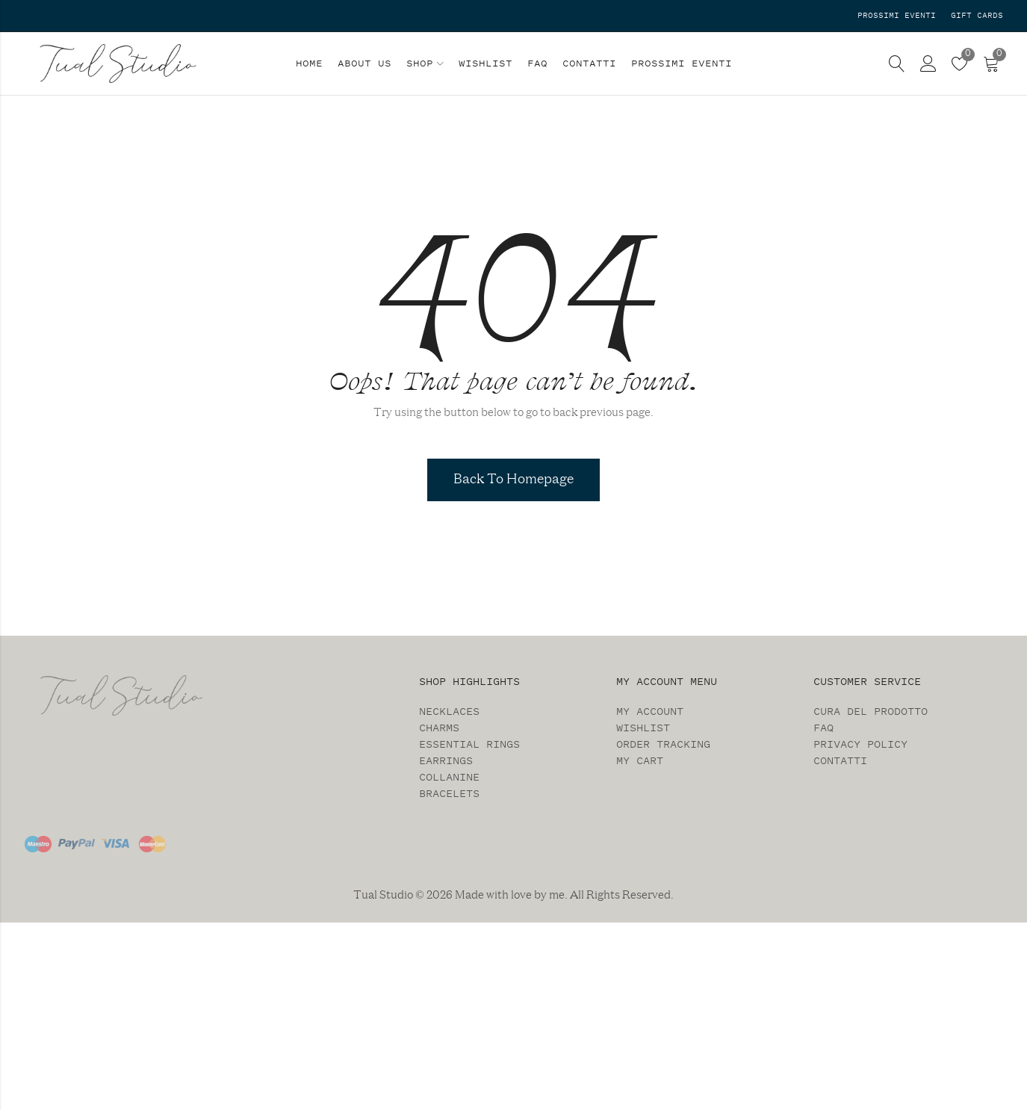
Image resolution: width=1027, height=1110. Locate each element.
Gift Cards (977, 15)
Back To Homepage (513, 479)
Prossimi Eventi (896, 15)
